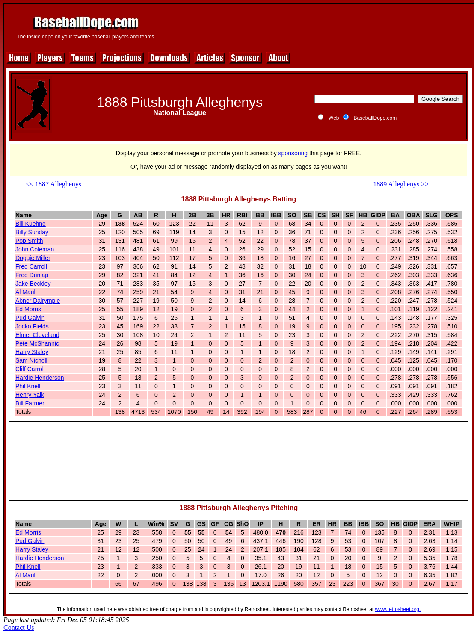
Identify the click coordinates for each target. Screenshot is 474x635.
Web (334, 118)
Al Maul (25, 292)
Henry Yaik (29, 394)
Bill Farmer (29, 403)
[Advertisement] (239, 465)
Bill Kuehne (30, 223)
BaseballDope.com (375, 118)
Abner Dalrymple (37, 300)
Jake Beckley (32, 283)
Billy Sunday (31, 232)
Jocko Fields (32, 326)
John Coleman (34, 249)
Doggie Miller (32, 257)
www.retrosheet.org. (398, 609)
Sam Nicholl (31, 360)
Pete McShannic (37, 343)
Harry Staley (31, 352)
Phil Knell (27, 386)
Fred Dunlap (31, 275)
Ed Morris (28, 309)
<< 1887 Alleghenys (53, 184)
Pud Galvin (29, 317)
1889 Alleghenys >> (401, 184)
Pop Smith (29, 240)
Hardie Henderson (39, 377)
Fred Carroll (31, 266)
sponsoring (293, 153)
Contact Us (18, 627)
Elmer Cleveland (37, 334)
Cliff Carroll (30, 369)
